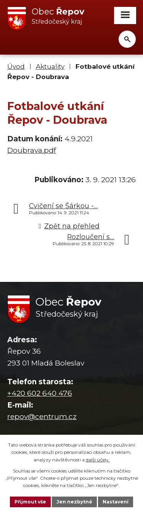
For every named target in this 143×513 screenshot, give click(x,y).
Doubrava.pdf (31, 150)
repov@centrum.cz (42, 416)
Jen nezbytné (74, 502)
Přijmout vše (30, 502)
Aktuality (50, 66)
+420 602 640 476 (39, 393)
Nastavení (116, 502)
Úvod (16, 66)
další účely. (98, 460)
